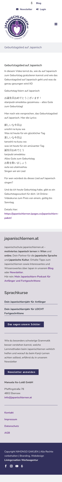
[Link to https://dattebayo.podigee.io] (32, 3)
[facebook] (5, 466)
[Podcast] (22, 466)
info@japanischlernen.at (18, 397)
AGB (7, 432)
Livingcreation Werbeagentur (21, 460)
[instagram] (11, 466)
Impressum (10, 419)
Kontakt (9, 412)
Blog (38, 3)
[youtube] (17, 466)
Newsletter (16, 272)
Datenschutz (11, 426)
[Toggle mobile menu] (56, 24)
